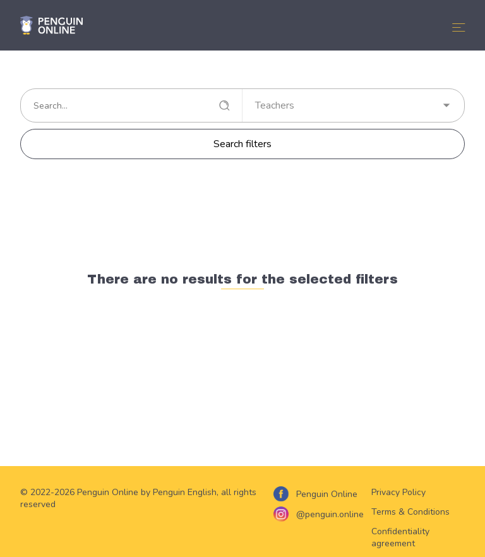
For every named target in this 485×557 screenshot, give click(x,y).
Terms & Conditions (410, 512)
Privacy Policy (398, 492)
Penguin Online (326, 494)
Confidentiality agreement (400, 537)
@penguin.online (330, 514)
